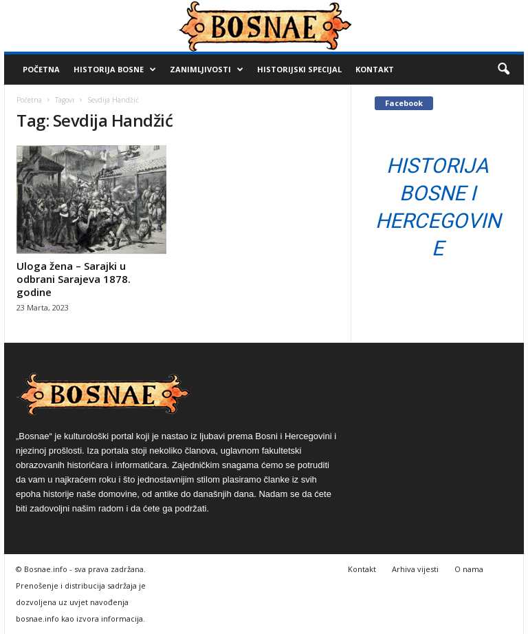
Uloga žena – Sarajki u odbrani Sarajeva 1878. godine (73, 279)
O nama (468, 569)
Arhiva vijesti (415, 569)
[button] (503, 69)
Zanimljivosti (206, 69)
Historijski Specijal (299, 69)
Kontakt (374, 69)
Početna (41, 69)
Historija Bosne (115, 69)
